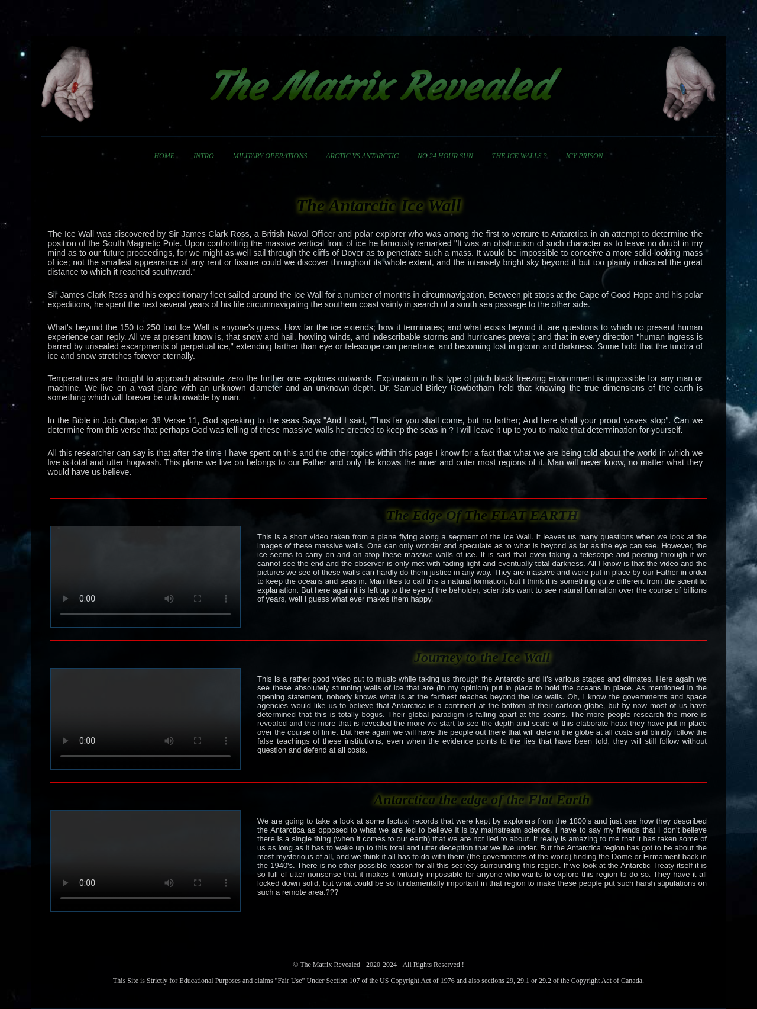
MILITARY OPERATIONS (270, 156)
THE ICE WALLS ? (519, 156)
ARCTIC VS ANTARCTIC (362, 156)
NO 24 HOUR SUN (445, 156)
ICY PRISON (584, 156)
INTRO (203, 156)
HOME (164, 156)
